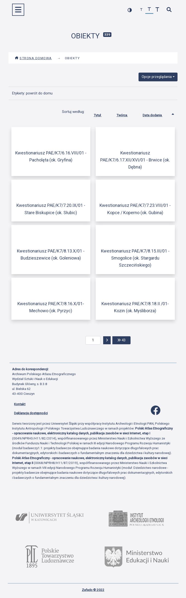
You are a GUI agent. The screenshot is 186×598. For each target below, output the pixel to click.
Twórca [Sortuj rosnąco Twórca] (125, 114)
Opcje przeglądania (157, 77)
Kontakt (19, 404)
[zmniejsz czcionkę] (141, 10)
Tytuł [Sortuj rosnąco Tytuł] (101, 114)
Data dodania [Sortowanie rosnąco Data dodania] (156, 114)
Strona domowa (33, 58)
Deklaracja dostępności (31, 413)
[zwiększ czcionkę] (157, 10)
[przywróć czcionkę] (149, 10)
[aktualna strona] (93, 340)
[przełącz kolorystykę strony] (130, 10)
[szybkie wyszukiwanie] (169, 10)
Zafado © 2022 (93, 590)
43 (124, 339)
